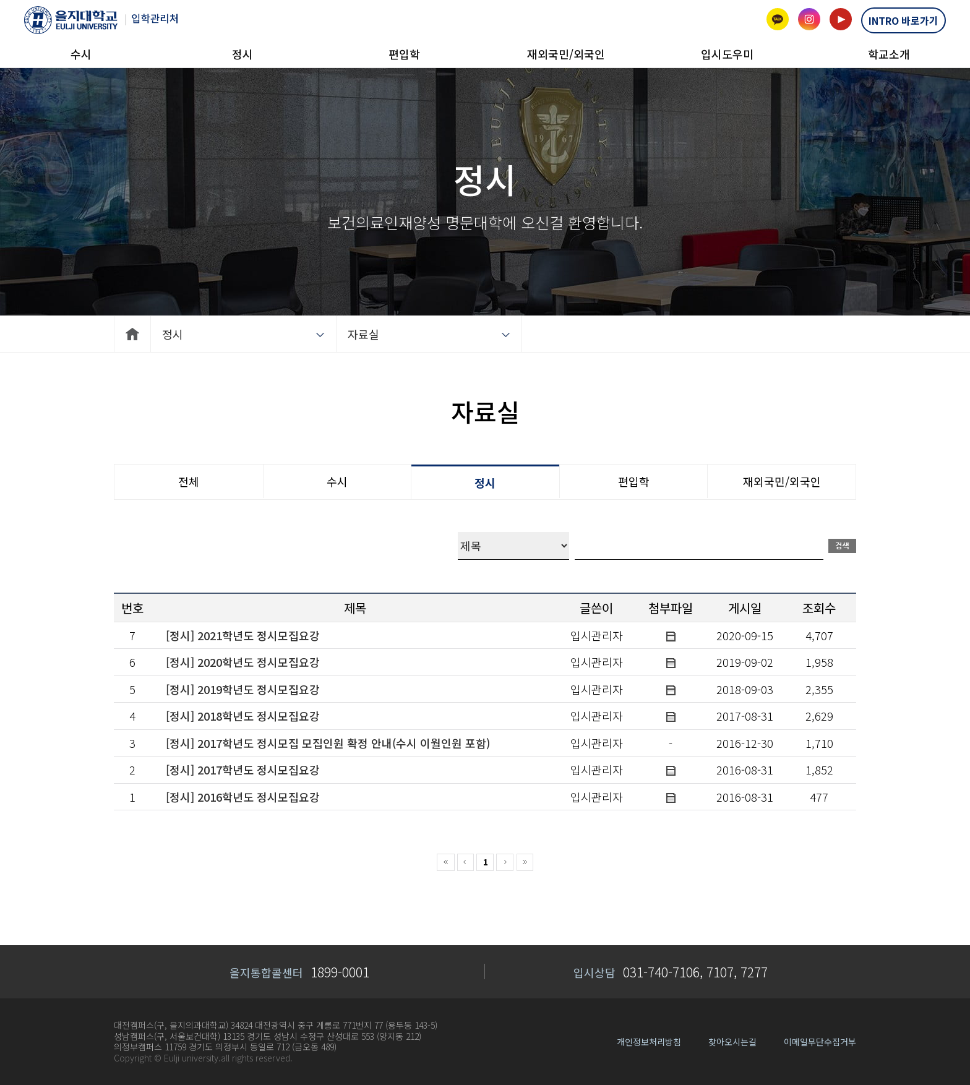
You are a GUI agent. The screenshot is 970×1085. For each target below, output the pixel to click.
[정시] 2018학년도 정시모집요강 (243, 716)
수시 (81, 54)
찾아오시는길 (732, 1042)
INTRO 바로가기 (903, 20)
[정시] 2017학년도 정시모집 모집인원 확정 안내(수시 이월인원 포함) (328, 743)
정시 (242, 54)
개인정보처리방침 (649, 1042)
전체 (188, 481)
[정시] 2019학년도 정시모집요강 (243, 689)
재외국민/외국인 (566, 54)
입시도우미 (727, 54)
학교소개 (889, 54)
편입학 (404, 54)
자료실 (363, 334)
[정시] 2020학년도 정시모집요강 (243, 662)
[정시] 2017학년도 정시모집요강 (243, 769)
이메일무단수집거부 (820, 1042)
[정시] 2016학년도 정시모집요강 (243, 797)
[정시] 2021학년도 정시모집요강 (243, 635)
